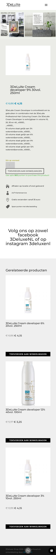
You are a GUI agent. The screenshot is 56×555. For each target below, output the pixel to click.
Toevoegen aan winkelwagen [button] (28, 354)
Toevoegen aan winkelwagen (25, 171)
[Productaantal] (10, 165)
